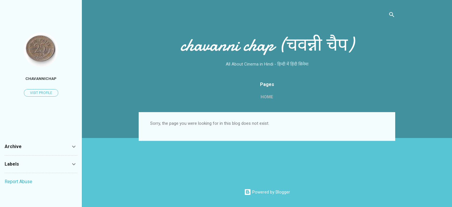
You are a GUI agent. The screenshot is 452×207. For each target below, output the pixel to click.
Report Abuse (18, 181)
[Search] (391, 15)
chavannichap (40, 78)
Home (267, 96)
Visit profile (41, 93)
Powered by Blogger (267, 192)
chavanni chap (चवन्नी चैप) (266, 44)
